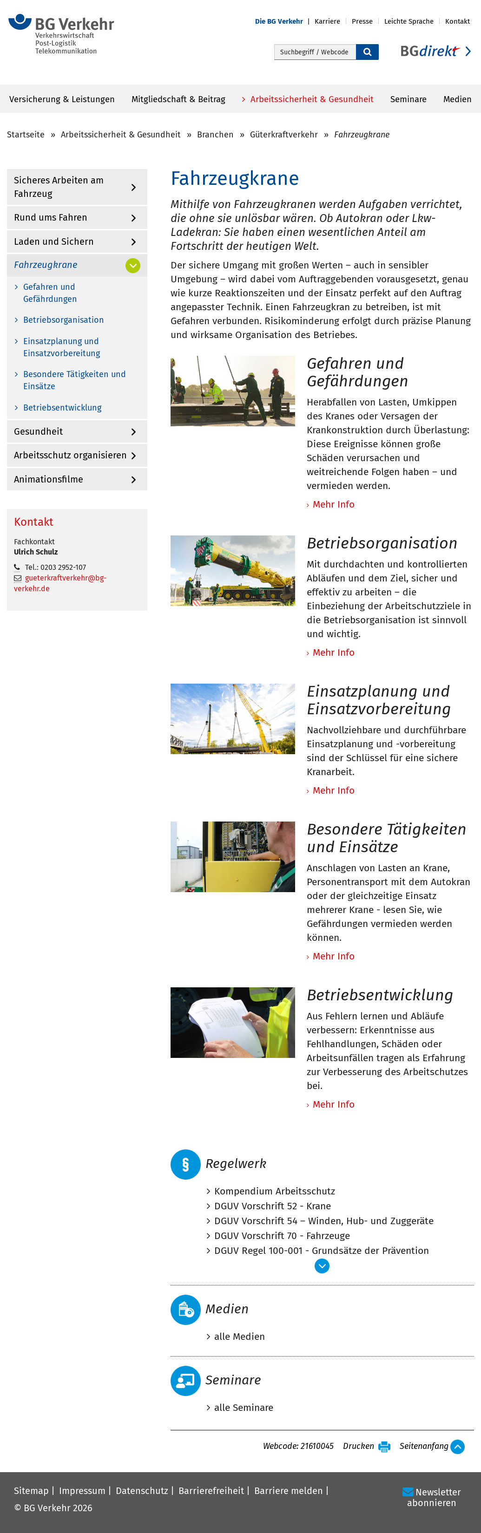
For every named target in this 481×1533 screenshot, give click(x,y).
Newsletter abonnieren (434, 1497)
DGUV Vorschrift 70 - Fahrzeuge (282, 1236)
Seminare (408, 99)
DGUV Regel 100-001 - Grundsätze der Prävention (321, 1251)
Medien (457, 99)
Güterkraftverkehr (284, 135)
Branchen (215, 135)
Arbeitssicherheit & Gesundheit (311, 99)
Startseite (26, 135)
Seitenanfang (424, 1446)
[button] (285, 21)
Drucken (358, 1446)
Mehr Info (334, 1104)
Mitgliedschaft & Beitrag (178, 99)
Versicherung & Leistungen (62, 99)
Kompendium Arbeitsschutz (274, 1191)
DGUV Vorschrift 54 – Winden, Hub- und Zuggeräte (324, 1221)
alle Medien (239, 1337)
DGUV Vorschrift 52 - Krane (272, 1206)
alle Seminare (243, 1408)
